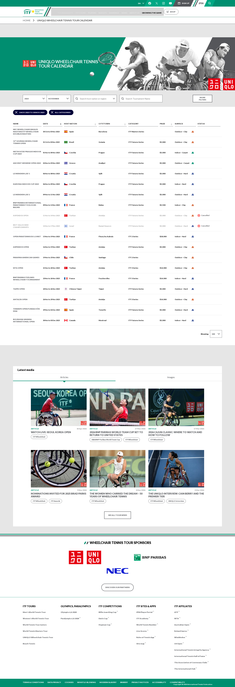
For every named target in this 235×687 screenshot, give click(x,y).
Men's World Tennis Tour (34, 612)
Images (171, 377)
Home (26, 20)
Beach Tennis (29, 644)
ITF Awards (55, 501)
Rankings (128, 12)
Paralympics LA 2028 (70, 618)
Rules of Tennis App (145, 637)
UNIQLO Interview (176, 501)
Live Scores (141, 631)
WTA (176, 618)
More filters (202, 98)
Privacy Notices (140, 682)
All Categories (62, 112)
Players (102, 12)
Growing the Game (172, 12)
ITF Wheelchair (39, 437)
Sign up (185, 3)
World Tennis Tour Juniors (35, 625)
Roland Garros (180, 631)
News (140, 12)
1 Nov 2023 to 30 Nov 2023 (31, 112)
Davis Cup (103, 618)
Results (115, 12)
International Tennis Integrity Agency (191, 650)
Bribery (124, 682)
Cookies (69, 682)
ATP (176, 612)
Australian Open (181, 625)
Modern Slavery (108, 682)
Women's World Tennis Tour (36, 618)
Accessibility (159, 682)
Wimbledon (179, 637)
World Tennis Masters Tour (35, 631)
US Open (178, 644)
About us (153, 12)
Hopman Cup (104, 625)
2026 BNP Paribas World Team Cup (106, 440)
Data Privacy (54, 682)
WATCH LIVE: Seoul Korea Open (51, 432)
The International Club (184, 669)
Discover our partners (117, 587)
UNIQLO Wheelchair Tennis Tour (38, 637)
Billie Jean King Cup (107, 612)
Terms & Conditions (33, 682)
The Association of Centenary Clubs (190, 662)
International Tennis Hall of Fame (189, 656)
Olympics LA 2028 (69, 612)
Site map (140, 644)
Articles (64, 377)
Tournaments (71, 12)
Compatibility (177, 682)
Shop (193, 12)
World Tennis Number (146, 625)
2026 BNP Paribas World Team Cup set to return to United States (116, 433)
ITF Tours (89, 12)
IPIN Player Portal (144, 612)
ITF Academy (142, 618)
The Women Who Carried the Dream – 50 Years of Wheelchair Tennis (116, 495)
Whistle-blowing (86, 682)
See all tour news (117, 515)
